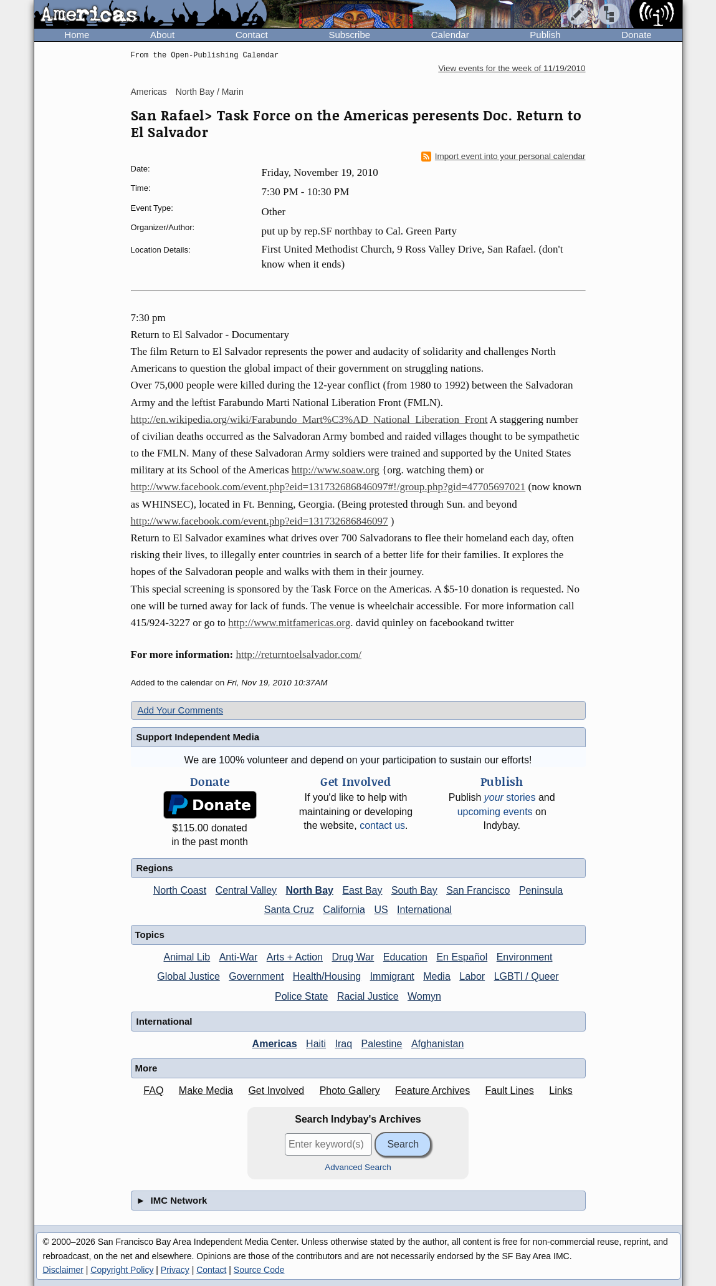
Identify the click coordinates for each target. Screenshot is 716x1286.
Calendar (450, 34)
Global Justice (188, 976)
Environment (525, 957)
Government (256, 976)
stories (510, 797)
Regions (154, 868)
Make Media (206, 1090)
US (381, 909)
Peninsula (541, 890)
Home (76, 34)
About (162, 34)
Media (437, 976)
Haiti (316, 1043)
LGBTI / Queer (526, 976)
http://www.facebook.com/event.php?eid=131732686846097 (259, 521)
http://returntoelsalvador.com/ (298, 654)
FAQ (153, 1090)
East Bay (362, 890)
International (424, 909)
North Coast (179, 890)
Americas (149, 92)
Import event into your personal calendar (503, 157)
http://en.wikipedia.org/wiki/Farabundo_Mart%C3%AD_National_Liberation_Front (309, 419)
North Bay (309, 890)
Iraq (344, 1043)
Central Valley (246, 890)
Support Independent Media (198, 737)
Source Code (259, 1270)
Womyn (424, 996)
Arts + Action (295, 957)
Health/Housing (327, 976)
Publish (545, 34)
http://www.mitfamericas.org (289, 623)
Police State (301, 996)
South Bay (414, 890)
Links (560, 1090)
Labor (472, 976)
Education (405, 957)
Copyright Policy (121, 1270)
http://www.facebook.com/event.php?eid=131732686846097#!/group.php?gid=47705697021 (328, 487)
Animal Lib (186, 957)
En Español (461, 957)
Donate (636, 34)
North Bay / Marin (210, 92)
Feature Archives (432, 1090)
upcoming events (495, 811)
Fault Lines (509, 1090)
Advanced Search (358, 1167)
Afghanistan (437, 1043)
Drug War (353, 957)
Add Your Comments (181, 710)
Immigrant (392, 976)
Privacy (175, 1270)
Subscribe (349, 34)
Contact (252, 34)
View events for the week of (511, 68)
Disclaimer (63, 1270)
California (344, 909)
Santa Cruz (289, 909)
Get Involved (276, 1090)
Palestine (382, 1043)
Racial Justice (368, 996)
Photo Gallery (350, 1090)
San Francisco (478, 890)
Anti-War (238, 957)
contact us (382, 825)
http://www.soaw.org (335, 470)
